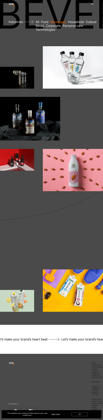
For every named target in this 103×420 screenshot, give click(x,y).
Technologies (45, 29)
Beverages (58, 22)
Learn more (55, 414)
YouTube (95, 395)
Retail (40, 26)
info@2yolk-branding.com (97, 376)
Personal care (73, 26)
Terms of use (97, 401)
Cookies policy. (95, 406)
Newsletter (96, 382)
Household (76, 22)
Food (44, 22)
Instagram (95, 389)
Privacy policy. (97, 403)
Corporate (53, 26)
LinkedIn (95, 391)
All (37, 22)
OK (80, 414)
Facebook (95, 387)
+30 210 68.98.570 (95, 372)
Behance (95, 393)
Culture (91, 22)
